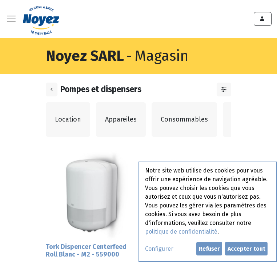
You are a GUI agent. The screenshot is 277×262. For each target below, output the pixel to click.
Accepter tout (246, 248)
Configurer (159, 248)
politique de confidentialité (181, 231)
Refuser (209, 248)
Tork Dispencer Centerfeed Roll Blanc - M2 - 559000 (86, 251)
